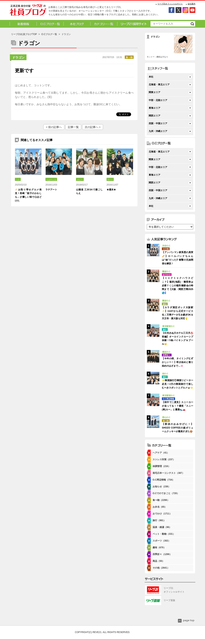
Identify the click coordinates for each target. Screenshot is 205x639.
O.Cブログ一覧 (49, 34)
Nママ (110, 179)
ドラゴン (18, 57)
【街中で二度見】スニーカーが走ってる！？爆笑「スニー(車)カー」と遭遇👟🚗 (177, 406)
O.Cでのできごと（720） (166, 493)
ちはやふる (51, 179)
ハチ (18, 179)
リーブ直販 (169, 600)
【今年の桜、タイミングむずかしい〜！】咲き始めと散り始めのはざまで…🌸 (177, 362)
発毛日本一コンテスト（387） (168, 473)
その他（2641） (161, 567)
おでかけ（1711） (162, 513)
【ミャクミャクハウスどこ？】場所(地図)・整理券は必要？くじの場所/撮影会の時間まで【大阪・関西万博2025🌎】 (177, 285)
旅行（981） (159, 520)
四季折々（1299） (162, 554)
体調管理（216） (161, 466)
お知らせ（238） (161, 486)
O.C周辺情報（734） (163, 479)
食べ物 (129, 57)
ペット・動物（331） (164, 534)
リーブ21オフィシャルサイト (170, 4)
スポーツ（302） (161, 540)
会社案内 (191, 4)
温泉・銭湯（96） (162, 527)
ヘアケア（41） (161, 452)
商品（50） (158, 561)
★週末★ (111, 189)
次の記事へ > (93, 127)
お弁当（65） (160, 507)
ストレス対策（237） (164, 459)
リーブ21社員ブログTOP (24, 34)
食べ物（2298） (161, 500)
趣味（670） (159, 547)
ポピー (80, 179)
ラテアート (51, 189)
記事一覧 (73, 127)
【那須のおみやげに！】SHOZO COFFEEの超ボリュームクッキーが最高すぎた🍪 (177, 428)
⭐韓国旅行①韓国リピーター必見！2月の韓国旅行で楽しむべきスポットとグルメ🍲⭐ (177, 384)
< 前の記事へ (54, 127)
